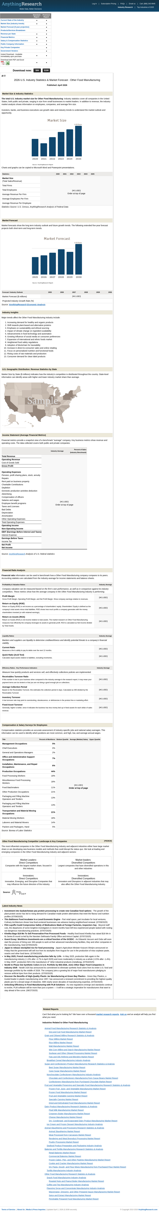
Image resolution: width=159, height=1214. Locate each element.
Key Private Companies (10, 47)
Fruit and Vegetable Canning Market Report (68, 1096)
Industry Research (125, 7)
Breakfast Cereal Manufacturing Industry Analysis (68, 1060)
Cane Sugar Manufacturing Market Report (67, 1071)
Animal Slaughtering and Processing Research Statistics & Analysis (74, 1128)
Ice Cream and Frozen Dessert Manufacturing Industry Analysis (75, 1124)
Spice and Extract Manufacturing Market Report (70, 1195)
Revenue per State (8, 34)
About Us (21, 1210)
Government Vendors (9, 51)
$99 (37, 70)
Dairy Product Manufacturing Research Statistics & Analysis (71, 1106)
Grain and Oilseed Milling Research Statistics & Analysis (69, 1035)
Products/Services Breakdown (13, 30)
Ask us (123, 1014)
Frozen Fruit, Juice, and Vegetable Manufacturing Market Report (77, 1089)
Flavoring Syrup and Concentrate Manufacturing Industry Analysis (76, 1188)
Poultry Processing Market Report (64, 1142)
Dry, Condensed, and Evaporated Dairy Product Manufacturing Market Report (83, 1121)
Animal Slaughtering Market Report (64, 1131)
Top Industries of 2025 (145, 7)
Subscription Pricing (108, 4)
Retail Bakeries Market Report (62, 1153)
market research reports (107, 1014)
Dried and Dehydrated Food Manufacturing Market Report (74, 1103)
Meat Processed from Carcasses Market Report (70, 1135)
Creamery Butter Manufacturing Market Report (69, 1114)
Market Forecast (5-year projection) (15, 27)
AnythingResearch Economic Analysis (27, 304)
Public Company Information (12, 44)
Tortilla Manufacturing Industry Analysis (64, 1170)
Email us (132, 4)
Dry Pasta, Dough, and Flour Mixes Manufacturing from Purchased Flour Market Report (87, 1167)
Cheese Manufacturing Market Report (65, 1117)
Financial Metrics (8, 37)
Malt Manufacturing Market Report (64, 1046)
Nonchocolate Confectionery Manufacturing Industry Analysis (73, 1074)
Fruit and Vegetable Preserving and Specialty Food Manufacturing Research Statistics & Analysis (87, 1085)
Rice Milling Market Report (60, 1042)
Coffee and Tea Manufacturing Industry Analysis (68, 1185)
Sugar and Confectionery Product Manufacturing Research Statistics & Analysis (80, 1064)
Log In (94, 4)
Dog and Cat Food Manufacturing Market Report (70, 1032)
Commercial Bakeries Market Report (65, 1156)
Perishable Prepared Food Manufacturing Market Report (74, 1199)
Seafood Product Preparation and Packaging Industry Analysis (74, 1145)
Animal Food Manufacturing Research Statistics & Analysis (70, 1028)
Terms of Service (8, 1210)
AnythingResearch (17, 554)
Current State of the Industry (12, 20)
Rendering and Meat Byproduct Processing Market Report (74, 1138)
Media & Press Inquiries (35, 1210)
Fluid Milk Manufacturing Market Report (66, 1110)
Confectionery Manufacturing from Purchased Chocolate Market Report (80, 1082)
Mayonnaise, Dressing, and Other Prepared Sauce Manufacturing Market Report (84, 1192)
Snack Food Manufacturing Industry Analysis (66, 1177)
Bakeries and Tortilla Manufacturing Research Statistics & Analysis (74, 1149)
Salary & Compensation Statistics (14, 41)
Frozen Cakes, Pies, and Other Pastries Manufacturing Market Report (79, 1160)
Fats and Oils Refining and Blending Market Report (71, 1057)
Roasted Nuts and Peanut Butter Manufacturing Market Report (76, 1181)
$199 (46, 70)
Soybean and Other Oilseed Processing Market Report (73, 1053)
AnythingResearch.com (147, 1210)
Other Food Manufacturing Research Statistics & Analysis (70, 1174)
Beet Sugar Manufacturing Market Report (67, 1067)
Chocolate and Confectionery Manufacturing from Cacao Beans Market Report (83, 1078)
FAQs (122, 4)
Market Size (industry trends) (12, 24)
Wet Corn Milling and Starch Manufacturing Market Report (74, 1050)
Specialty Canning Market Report (63, 1099)
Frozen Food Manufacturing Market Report (68, 1092)
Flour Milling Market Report (61, 1039)
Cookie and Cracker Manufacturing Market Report (71, 1163)
